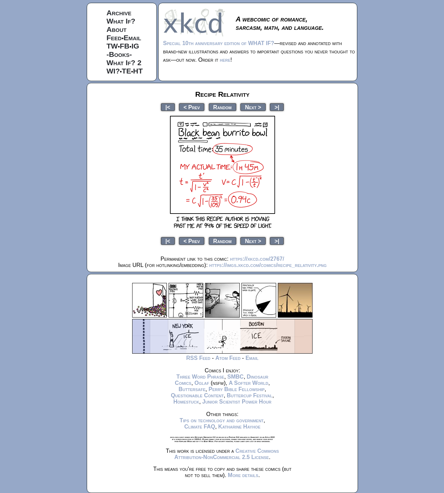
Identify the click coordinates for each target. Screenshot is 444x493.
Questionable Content (197, 395)
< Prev (191, 107)
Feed (114, 38)
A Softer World (248, 383)
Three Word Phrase (200, 377)
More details (243, 475)
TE (126, 71)
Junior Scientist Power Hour (236, 402)
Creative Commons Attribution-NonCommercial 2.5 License (226, 454)
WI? (113, 71)
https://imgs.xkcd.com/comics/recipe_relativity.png (268, 265)
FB (124, 46)
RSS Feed (198, 358)
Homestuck (186, 402)
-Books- (119, 54)
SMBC (235, 377)
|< (167, 107)
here (225, 60)
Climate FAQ (199, 427)
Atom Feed (228, 358)
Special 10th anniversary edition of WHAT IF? (218, 43)
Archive (118, 13)
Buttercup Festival (249, 395)
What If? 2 (124, 63)
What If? (120, 21)
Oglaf (202, 383)
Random (222, 107)
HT (138, 71)
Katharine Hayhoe (239, 427)
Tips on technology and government (222, 420)
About (116, 29)
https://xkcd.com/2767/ (257, 259)
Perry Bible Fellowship (236, 389)
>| (276, 107)
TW (112, 46)
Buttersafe (192, 389)
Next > (253, 107)
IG (135, 46)
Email (132, 38)
